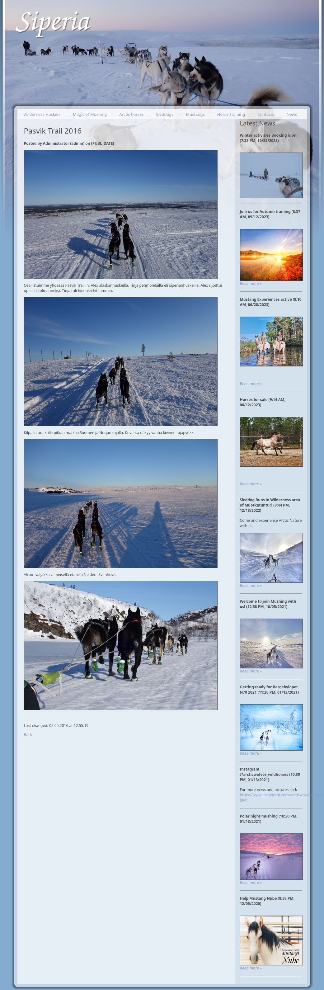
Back (28, 734)
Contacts (265, 114)
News (292, 114)
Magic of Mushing (90, 114)
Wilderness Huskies (42, 114)
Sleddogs (165, 114)
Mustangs (195, 114)
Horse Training (231, 114)
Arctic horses (131, 114)
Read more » (251, 283)
